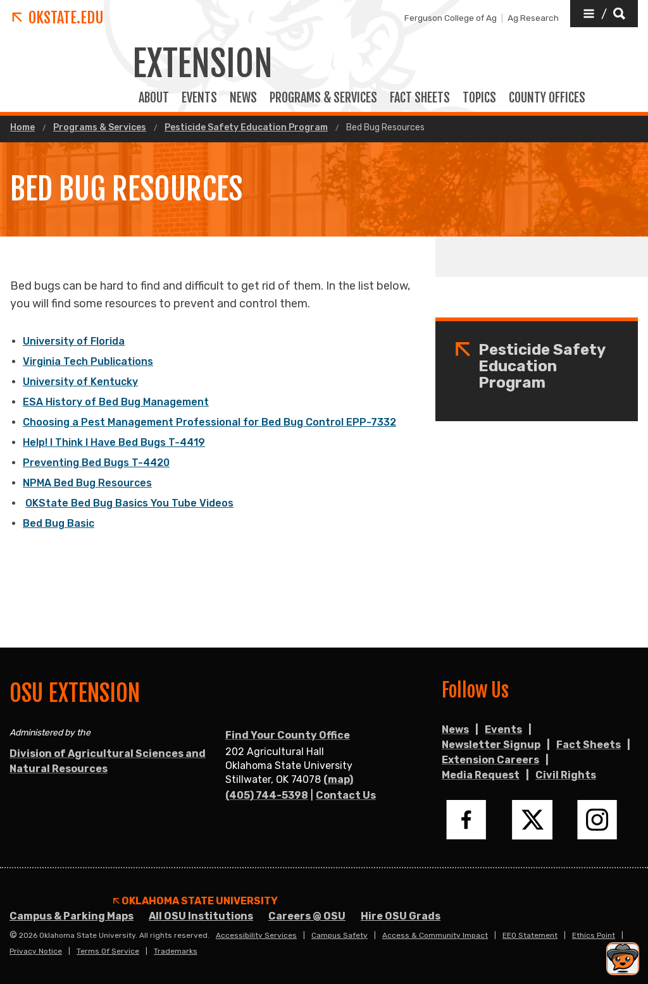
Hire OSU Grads (400, 916)
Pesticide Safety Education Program (246, 127)
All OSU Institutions (201, 916)
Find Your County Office (287, 735)
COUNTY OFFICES (547, 98)
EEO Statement (530, 935)
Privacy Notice (35, 951)
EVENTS (199, 98)
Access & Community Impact (435, 935)
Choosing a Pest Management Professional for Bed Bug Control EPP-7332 (209, 422)
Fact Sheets (588, 745)
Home (22, 127)
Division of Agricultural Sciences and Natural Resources (107, 761)
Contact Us (346, 795)
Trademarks (175, 951)
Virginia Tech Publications (88, 361)
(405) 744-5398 (266, 795)
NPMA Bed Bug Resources (87, 483)
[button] (604, 13)
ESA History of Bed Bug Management (116, 402)
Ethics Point (593, 935)
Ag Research (533, 18)
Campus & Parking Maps (71, 916)
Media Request (481, 775)
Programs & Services (99, 127)
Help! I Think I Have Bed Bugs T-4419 (114, 442)
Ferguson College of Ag (450, 18)
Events (503, 729)
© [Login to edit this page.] (13, 935)
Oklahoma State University (195, 901)
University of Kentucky (80, 382)
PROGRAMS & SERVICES (323, 98)
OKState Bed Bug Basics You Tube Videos (129, 503)
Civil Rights (565, 775)
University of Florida (74, 341)
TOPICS (479, 98)
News (243, 98)
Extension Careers (490, 760)
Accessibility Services (256, 935)
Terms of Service (108, 951)
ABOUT (154, 98)
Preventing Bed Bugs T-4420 (96, 463)
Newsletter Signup (491, 745)
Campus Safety (339, 935)
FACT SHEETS (420, 98)
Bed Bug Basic (58, 523)
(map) (338, 779)
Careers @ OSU (307, 916)
